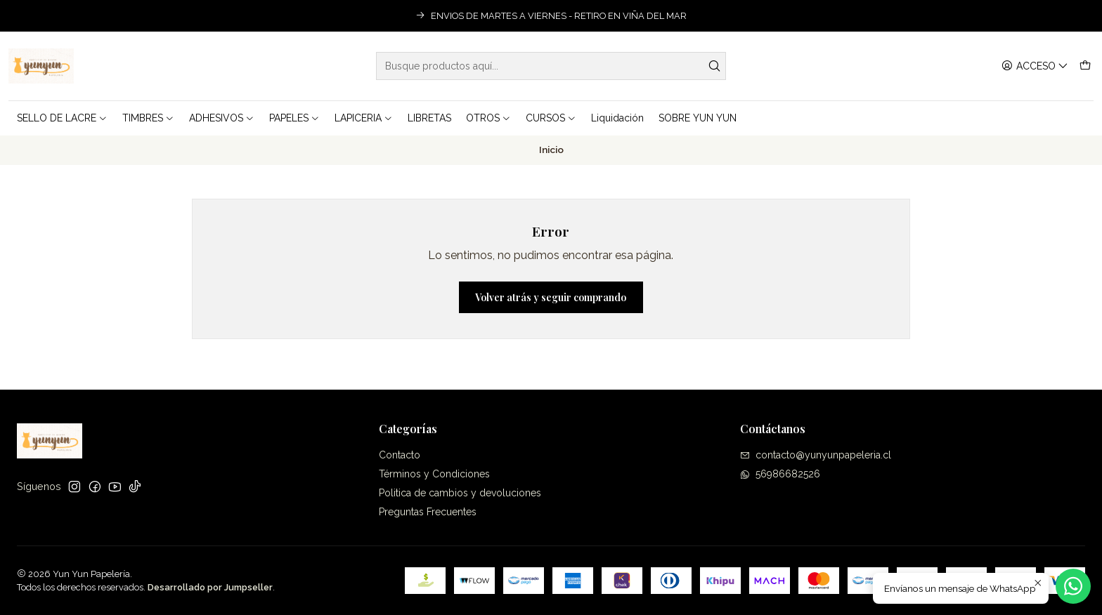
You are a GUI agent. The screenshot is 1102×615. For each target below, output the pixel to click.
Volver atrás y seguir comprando (550, 297)
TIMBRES (148, 118)
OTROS (488, 118)
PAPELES (294, 118)
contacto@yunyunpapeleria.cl (815, 455)
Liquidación (617, 118)
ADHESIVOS (221, 118)
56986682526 (780, 474)
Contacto (399, 455)
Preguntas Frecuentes (428, 511)
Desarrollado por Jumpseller (210, 587)
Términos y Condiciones (434, 474)
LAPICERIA (364, 118)
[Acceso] (1035, 66)
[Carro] (1085, 66)
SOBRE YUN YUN (698, 118)
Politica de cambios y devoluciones (460, 492)
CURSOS (551, 118)
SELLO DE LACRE (62, 118)
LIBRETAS (429, 118)
